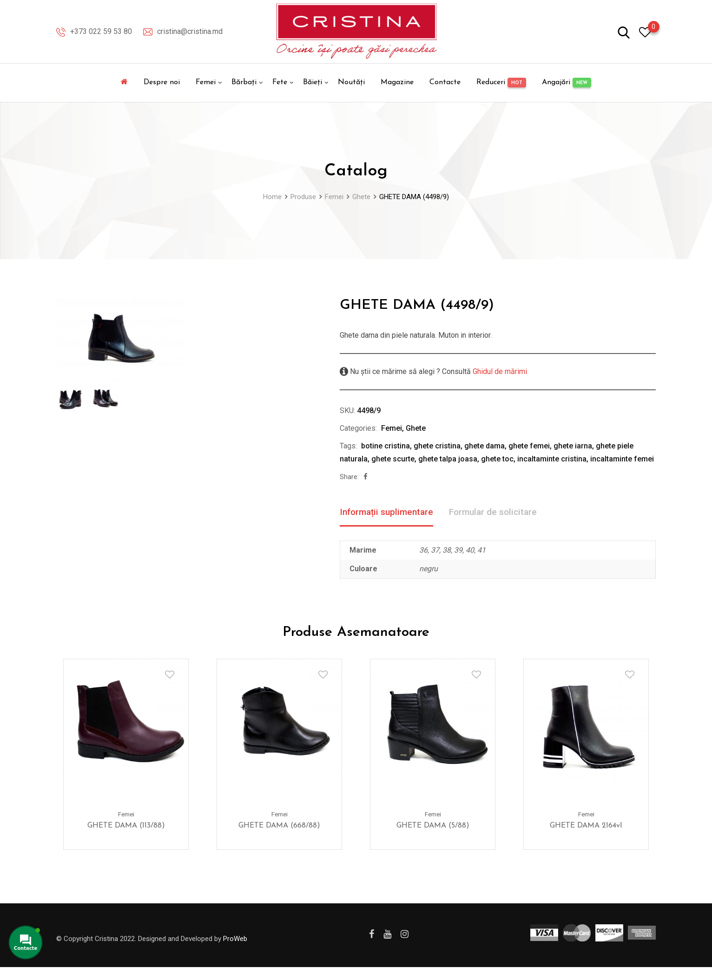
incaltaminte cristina (552, 458)
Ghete (416, 428)
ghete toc (497, 458)
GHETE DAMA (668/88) (279, 826)
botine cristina (385, 445)
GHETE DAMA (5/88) (432, 826)
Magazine (397, 82)
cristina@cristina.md (190, 31)
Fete (279, 82)
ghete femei (529, 445)
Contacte (445, 82)
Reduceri (501, 82)
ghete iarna (573, 445)
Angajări (566, 82)
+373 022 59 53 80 (101, 31)
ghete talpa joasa (447, 458)
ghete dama (484, 445)
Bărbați (244, 82)
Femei (206, 82)
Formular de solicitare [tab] (500, 512)
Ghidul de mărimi (499, 371)
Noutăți (351, 82)
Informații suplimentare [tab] (389, 512)
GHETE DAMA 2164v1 (586, 826)
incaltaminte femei (622, 458)
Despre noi (162, 82)
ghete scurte (393, 458)
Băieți (312, 82)
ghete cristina (437, 445)
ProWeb (235, 939)
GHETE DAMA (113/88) (126, 826)
